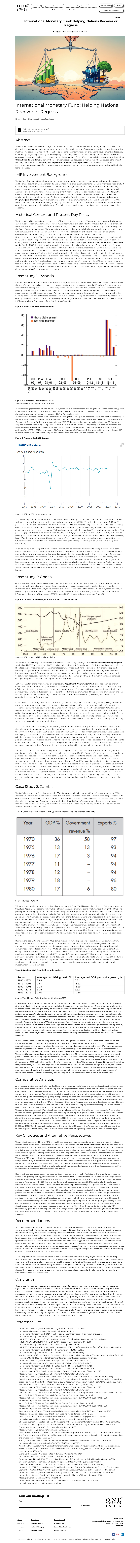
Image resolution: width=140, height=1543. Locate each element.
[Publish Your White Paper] (111, 10)
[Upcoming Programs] (105, 5)
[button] (52, 6)
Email (21, 1501)
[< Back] (118, 17)
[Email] (44, 1505)
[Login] (119, 5)
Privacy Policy (97, 1539)
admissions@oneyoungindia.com (110, 1521)
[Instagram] (117, 1534)
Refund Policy (110, 1539)
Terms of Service (84, 1539)
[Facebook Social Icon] (113, 1534)
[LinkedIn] (122, 1534)
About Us (73, 1539)
